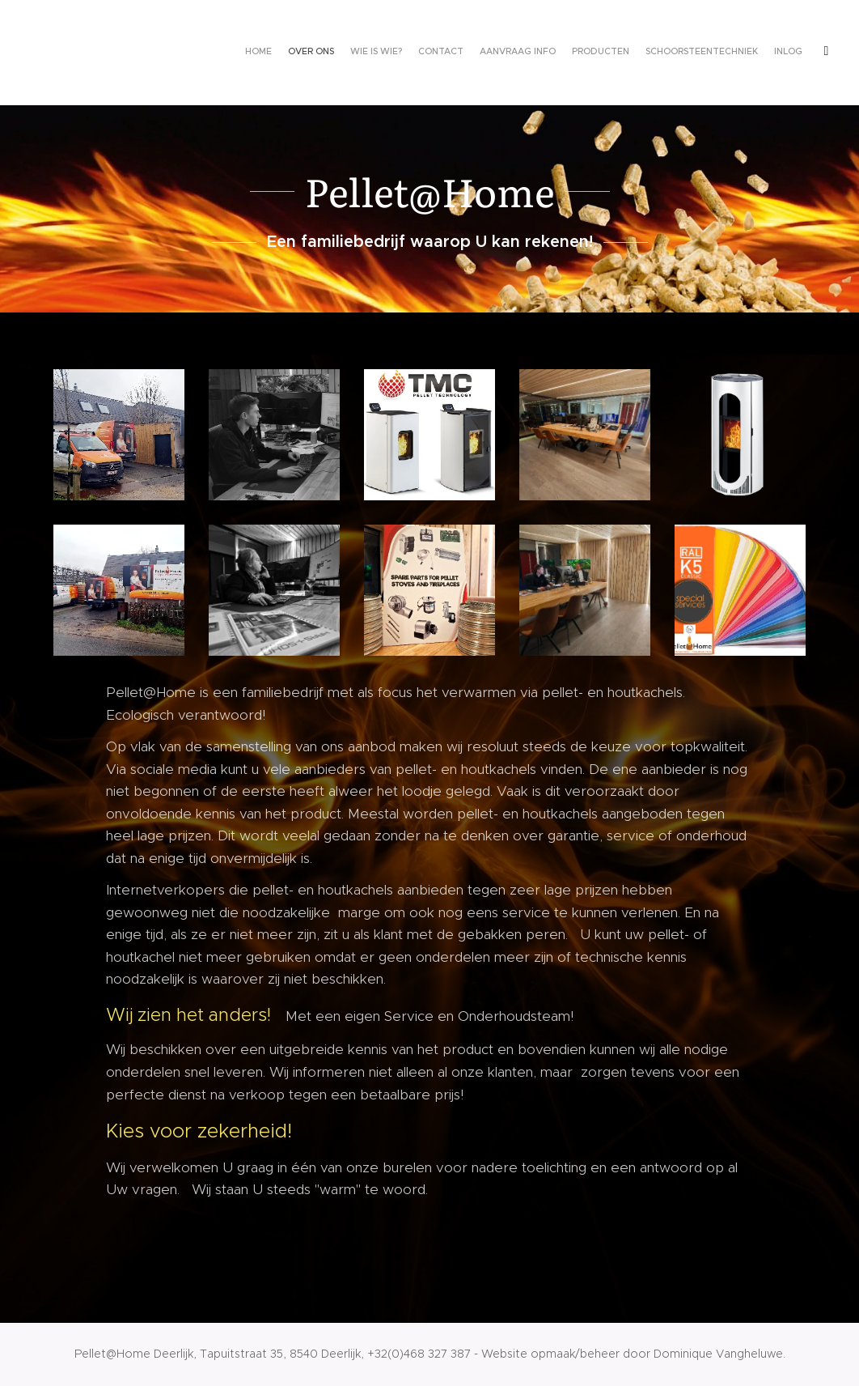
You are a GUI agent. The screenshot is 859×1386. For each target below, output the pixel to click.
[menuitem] (655, 52)
